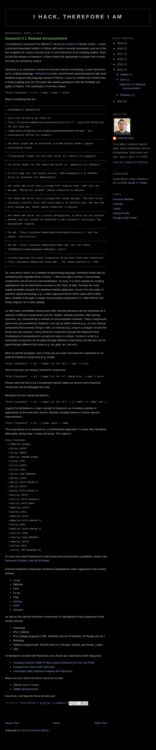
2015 (120, 64)
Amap (16, 580)
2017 (120, 53)
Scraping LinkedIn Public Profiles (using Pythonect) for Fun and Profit (53, 662)
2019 (120, 43)
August (124, 74)
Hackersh (70, 44)
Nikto (16, 588)
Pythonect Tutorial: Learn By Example (27, 560)
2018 (120, 48)
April (123, 79)
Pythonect (41, 73)
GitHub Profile (121, 213)
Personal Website (123, 199)
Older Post (100, 723)
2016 (120, 59)
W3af (16, 605)
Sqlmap (17, 601)
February (126, 94)
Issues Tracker (30, 684)
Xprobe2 (18, 609)
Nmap (16, 592)
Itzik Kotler (28, 703)
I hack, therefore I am (78, 17)
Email (131, 182)
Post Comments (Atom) (35, 730)
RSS (124, 182)
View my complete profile (130, 162)
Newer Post (12, 723)
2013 (120, 69)
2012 (120, 101)
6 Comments (60, 703)
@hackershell (30, 689)
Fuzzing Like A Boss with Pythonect (34, 666)
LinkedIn (118, 203)
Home (56, 723)
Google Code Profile (125, 217)
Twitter (143, 182)
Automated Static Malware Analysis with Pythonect (42, 671)
